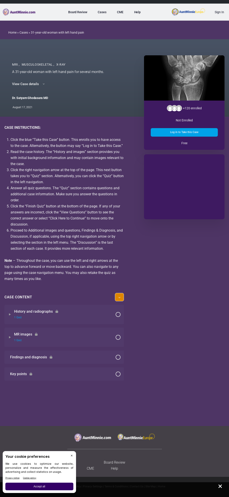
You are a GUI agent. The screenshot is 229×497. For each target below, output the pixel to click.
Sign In (219, 12)
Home (12, 32)
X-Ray (61, 64)
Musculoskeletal (38, 64)
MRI (15, 64)
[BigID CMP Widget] (39, 473)
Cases (23, 32)
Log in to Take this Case (184, 132)
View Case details (28, 84)
